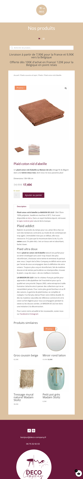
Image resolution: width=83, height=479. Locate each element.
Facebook (24, 314)
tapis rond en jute (26, 221)
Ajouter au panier (33, 195)
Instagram (34, 314)
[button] (66, 88)
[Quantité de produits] (17, 195)
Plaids (40, 75)
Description (21, 206)
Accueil (16, 75)
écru (30, 218)
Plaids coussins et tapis (28, 75)
